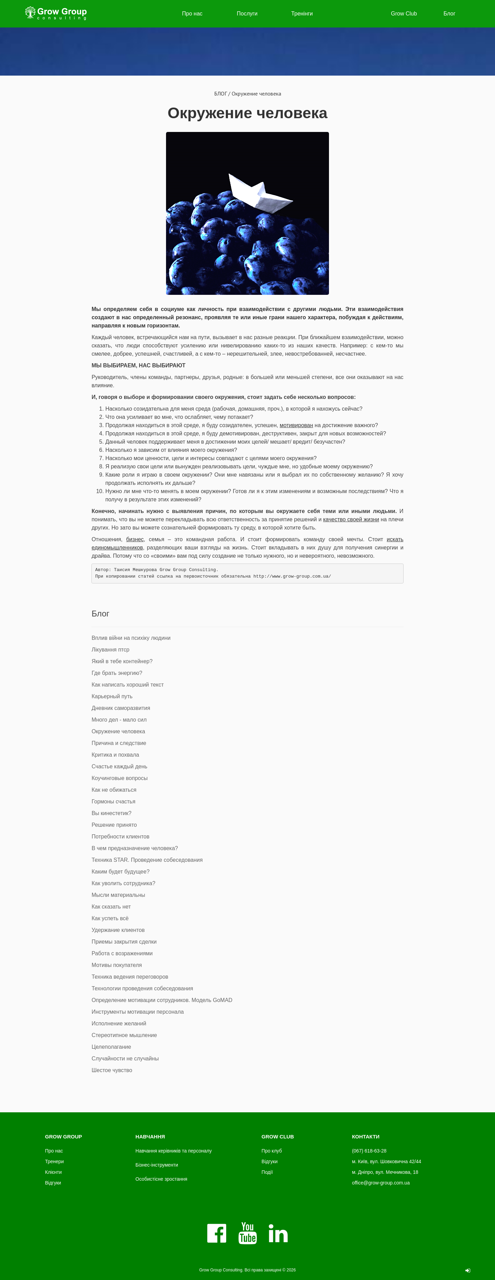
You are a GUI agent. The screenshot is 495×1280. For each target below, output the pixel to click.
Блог (449, 13)
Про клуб (272, 1151)
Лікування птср (110, 650)
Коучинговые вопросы (119, 778)
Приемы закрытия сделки (123, 942)
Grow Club (404, 13)
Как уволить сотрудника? (123, 883)
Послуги (247, 13)
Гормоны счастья (113, 801)
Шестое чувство (111, 1070)
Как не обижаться (113, 790)
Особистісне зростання (161, 1179)
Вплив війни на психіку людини (130, 638)
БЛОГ (220, 93)
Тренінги (302, 13)
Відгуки (53, 1183)
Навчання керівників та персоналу (173, 1151)
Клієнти (53, 1172)
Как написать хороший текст (127, 685)
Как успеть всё (110, 918)
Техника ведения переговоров (129, 977)
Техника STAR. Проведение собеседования (146, 860)
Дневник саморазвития (120, 708)
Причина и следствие (118, 743)
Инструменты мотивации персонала (137, 1012)
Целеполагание (111, 1047)
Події (267, 1172)
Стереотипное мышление (124, 1035)
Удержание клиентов (118, 930)
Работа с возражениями (122, 953)
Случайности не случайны (125, 1058)
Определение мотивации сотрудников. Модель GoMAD (161, 1000)
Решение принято (114, 825)
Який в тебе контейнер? (121, 661)
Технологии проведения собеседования (142, 988)
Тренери (54, 1161)
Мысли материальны (118, 895)
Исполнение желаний (118, 1023)
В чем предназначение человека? (134, 848)
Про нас (192, 13)
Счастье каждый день (119, 766)
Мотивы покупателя (116, 965)
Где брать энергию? (116, 673)
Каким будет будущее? (120, 872)
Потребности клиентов (120, 836)
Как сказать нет (111, 907)
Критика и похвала (115, 755)
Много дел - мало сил (118, 720)
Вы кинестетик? (111, 813)
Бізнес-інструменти (156, 1165)
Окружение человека (248, 113)
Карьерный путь (111, 696)
